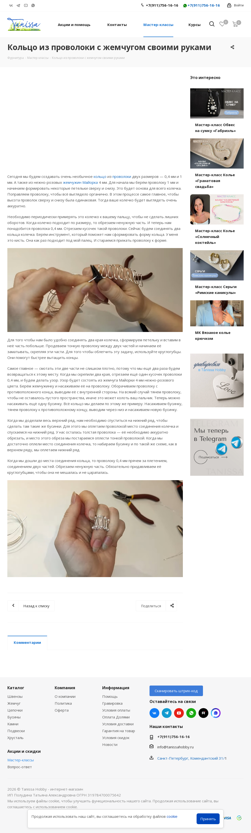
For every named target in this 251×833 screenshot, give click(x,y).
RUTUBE (40, 5)
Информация (115, 687)
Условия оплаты (116, 710)
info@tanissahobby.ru (175, 746)
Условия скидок (115, 737)
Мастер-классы (20, 759)
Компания (65, 687)
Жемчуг (14, 703)
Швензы (15, 696)
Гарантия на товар (118, 730)
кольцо (100, 176)
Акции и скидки (24, 751)
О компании (65, 696)
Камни (12, 723)
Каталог (15, 687)
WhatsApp (33, 5)
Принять (208, 818)
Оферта (62, 710)
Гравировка (112, 703)
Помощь (110, 696)
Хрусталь (15, 737)
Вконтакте (11, 5)
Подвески (16, 730)
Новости (109, 744)
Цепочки (15, 710)
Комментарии (27, 642)
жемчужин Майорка (80, 182)
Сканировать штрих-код (176, 690)
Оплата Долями (116, 716)
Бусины (14, 716)
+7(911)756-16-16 (201, 5)
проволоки (122, 176)
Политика (63, 703)
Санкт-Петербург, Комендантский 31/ (191, 758)
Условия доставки (118, 723)
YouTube (25, 5)
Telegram (18, 5)
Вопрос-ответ (19, 766)
